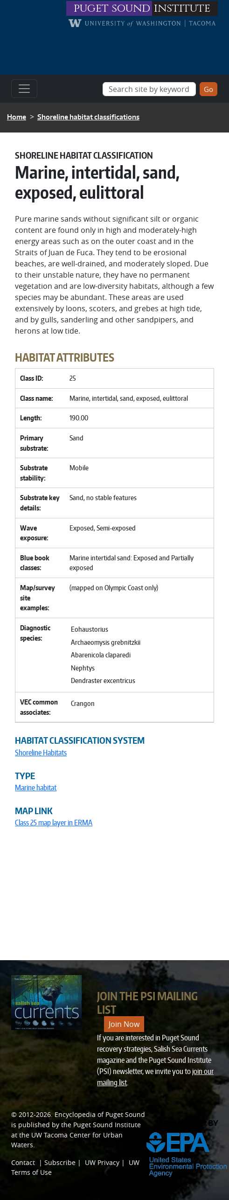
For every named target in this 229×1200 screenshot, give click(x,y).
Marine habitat (35, 787)
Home (16, 117)
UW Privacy (102, 1162)
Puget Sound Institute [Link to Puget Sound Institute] (107, 1124)
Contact (23, 1162)
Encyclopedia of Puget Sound (100, 1114)
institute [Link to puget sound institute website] (182, 8)
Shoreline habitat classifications (88, 117)
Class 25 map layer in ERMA (53, 822)
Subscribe (60, 1162)
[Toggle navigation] (24, 88)
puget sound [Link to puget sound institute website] (112, 8)
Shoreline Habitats (41, 752)
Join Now (124, 1024)
